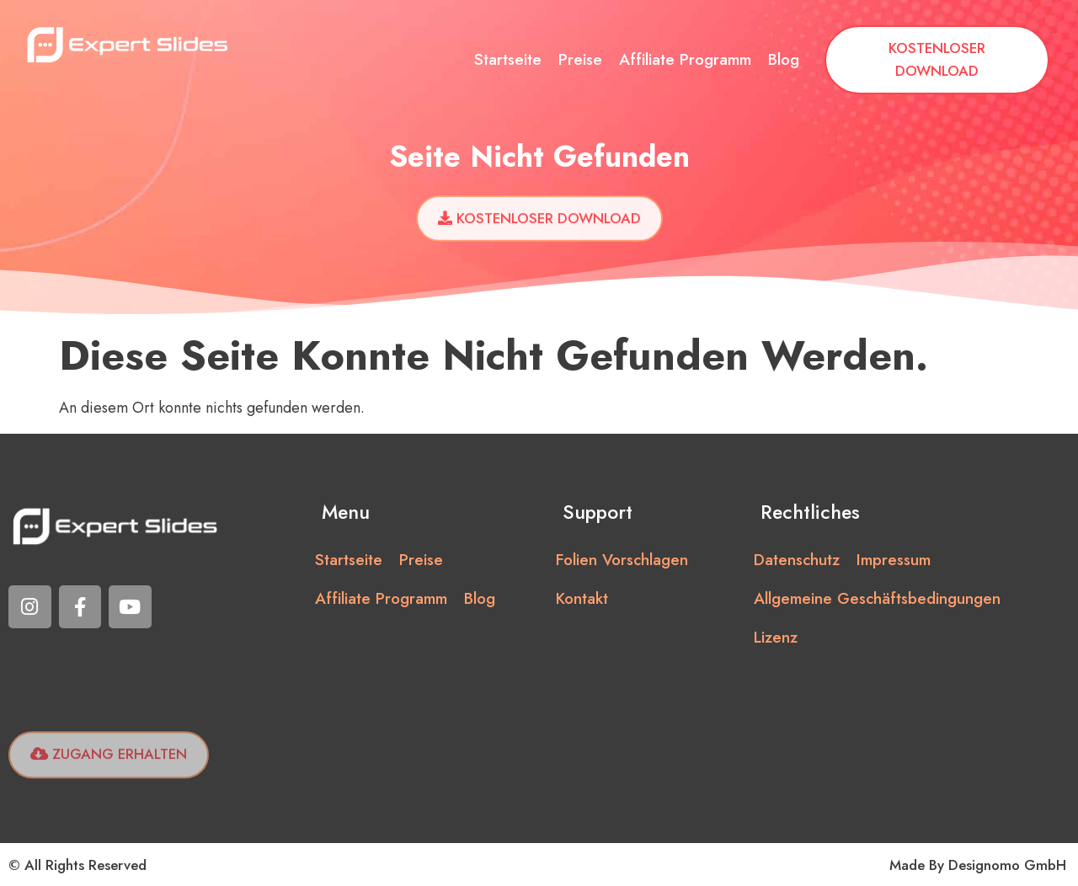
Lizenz (776, 637)
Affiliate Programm (685, 59)
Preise (580, 59)
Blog (783, 59)
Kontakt (582, 598)
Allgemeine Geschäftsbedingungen (877, 598)
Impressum (894, 559)
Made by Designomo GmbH (977, 865)
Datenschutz (797, 559)
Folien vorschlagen (622, 559)
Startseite (508, 59)
